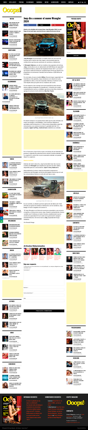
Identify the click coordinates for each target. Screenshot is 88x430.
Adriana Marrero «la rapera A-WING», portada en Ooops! (55, 403)
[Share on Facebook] (30, 25)
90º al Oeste (12, 2)
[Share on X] (44, 25)
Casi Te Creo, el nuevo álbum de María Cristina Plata (34, 257)
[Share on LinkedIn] (1, 218)
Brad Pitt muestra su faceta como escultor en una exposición (57, 257)
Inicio (5, 2)
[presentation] (33, 305)
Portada (21, 2)
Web (25, 298)
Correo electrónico (28, 293)
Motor (46, 2)
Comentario (27, 270)
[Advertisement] (60, 10)
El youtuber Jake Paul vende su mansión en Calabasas (27, 257)
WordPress (84, 428)
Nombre (26, 287)
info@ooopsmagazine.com (73, 422)
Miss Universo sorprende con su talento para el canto (50, 257)
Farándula (39, 2)
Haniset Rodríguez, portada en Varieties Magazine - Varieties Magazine (55, 413)
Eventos (63, 2)
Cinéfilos (70, 2)
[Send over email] (1, 221)
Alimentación (54, 2)
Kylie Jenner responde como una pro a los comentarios (42, 257)
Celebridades (30, 2)
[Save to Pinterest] (57, 25)
